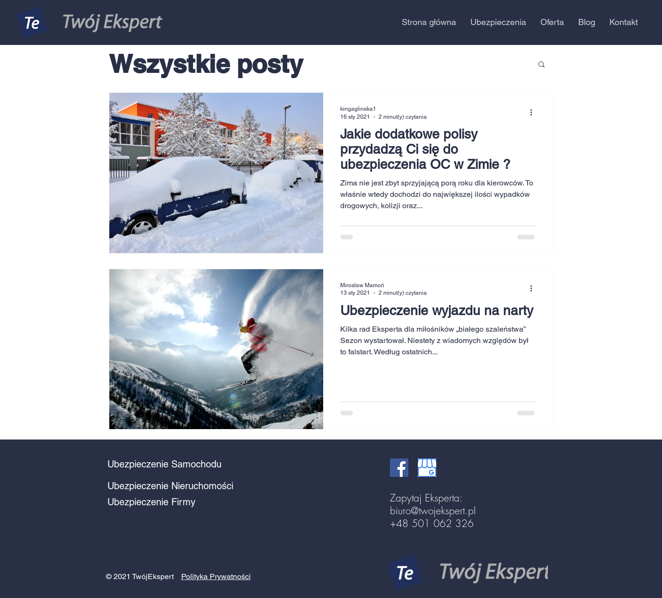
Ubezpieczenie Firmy (151, 502)
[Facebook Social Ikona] (399, 467)
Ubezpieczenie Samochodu (164, 464)
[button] (498, 22)
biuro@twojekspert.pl (433, 510)
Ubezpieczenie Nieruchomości (170, 486)
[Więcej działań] (534, 112)
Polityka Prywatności (216, 576)
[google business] (427, 467)
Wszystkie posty (206, 64)
